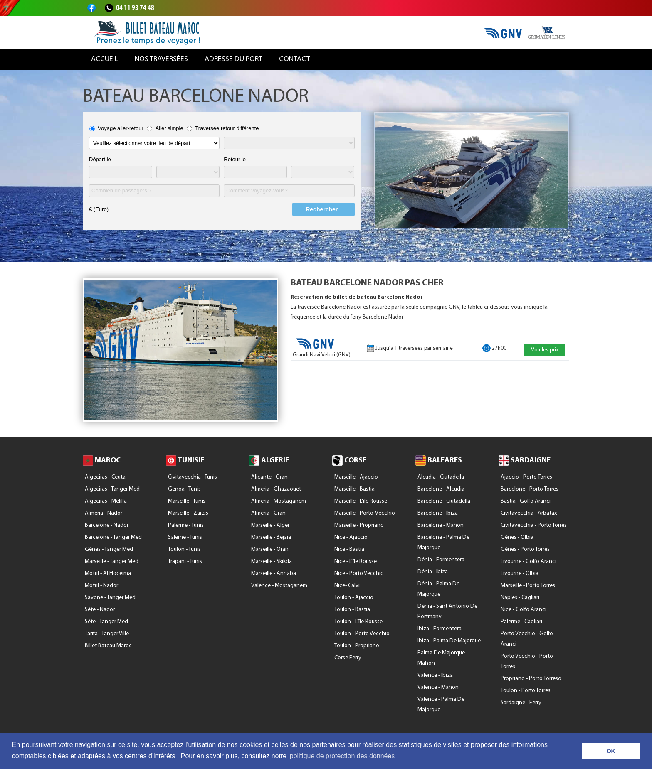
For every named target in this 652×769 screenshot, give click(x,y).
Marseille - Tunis (186, 501)
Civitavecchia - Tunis (192, 477)
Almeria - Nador (103, 513)
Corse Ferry (347, 658)
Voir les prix (544, 350)
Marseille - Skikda (271, 561)
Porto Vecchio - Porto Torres (527, 661)
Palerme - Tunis (186, 525)
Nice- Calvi (347, 585)
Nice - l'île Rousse (355, 561)
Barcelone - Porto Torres (529, 489)
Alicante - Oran (269, 477)
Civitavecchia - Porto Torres (534, 525)
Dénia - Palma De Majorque (438, 589)
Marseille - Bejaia (271, 537)
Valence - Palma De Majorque (440, 704)
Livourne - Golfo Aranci (528, 561)
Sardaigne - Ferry (521, 703)
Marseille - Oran (270, 549)
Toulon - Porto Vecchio (362, 634)
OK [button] (610, 751)
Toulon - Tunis (184, 549)
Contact (294, 59)
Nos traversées (161, 59)
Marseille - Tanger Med (111, 561)
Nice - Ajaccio (351, 537)
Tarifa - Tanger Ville (107, 634)
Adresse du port (233, 59)
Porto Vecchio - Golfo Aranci (527, 639)
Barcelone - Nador (106, 525)
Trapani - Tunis (185, 561)
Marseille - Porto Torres (528, 585)
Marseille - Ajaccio (356, 477)
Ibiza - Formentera (439, 629)
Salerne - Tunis (185, 537)
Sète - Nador (100, 610)
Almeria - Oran (268, 513)
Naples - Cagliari (520, 598)
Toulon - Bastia (352, 610)
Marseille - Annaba (273, 573)
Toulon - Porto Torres (526, 691)
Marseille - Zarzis (188, 513)
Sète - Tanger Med (106, 622)
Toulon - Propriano (356, 646)
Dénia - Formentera (440, 560)
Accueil (104, 59)
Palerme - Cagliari (521, 622)
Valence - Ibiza (435, 675)
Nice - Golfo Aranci (523, 610)
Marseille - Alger (270, 525)
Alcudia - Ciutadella (440, 477)
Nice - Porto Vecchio (359, 573)
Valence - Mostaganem (279, 585)
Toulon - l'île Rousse (358, 622)
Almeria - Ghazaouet (276, 489)
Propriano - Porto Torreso (531, 679)
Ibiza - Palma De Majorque (449, 641)
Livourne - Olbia (519, 573)
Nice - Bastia (349, 549)
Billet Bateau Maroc (108, 646)
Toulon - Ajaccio (353, 598)
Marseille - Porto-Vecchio (364, 513)
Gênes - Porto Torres (525, 549)
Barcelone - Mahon (440, 525)
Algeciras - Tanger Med (112, 489)
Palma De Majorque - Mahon (442, 658)
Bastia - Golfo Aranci (526, 501)
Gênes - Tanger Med (109, 549)
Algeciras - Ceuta (105, 477)
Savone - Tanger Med (110, 598)
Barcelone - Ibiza (437, 513)
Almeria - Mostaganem (278, 501)
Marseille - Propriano (359, 525)
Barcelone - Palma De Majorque (443, 542)
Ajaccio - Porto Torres (526, 477)
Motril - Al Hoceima (108, 573)
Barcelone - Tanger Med (113, 537)
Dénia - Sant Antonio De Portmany (447, 611)
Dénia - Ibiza (432, 572)
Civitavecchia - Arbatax (529, 513)
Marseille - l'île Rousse (360, 501)
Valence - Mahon (438, 687)
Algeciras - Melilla (106, 501)
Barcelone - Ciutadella (443, 501)
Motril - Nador (101, 585)
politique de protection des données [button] (342, 755)
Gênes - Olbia (517, 537)
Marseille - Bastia (354, 489)
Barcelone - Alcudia (440, 489)
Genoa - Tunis (184, 489)
